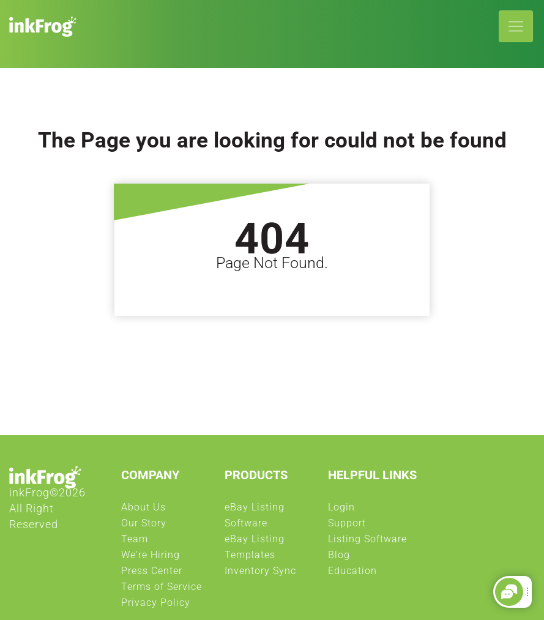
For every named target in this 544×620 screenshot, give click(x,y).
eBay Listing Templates (270, 550)
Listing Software (367, 542)
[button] (509, 592)
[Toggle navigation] (516, 26)
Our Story (143, 526)
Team (134, 542)
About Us (143, 510)
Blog (339, 558)
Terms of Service (161, 590)
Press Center (151, 574)
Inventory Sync (260, 574)
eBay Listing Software (270, 518)
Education (352, 574)
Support (347, 526)
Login (341, 510)
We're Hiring (150, 558)
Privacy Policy (155, 606)
